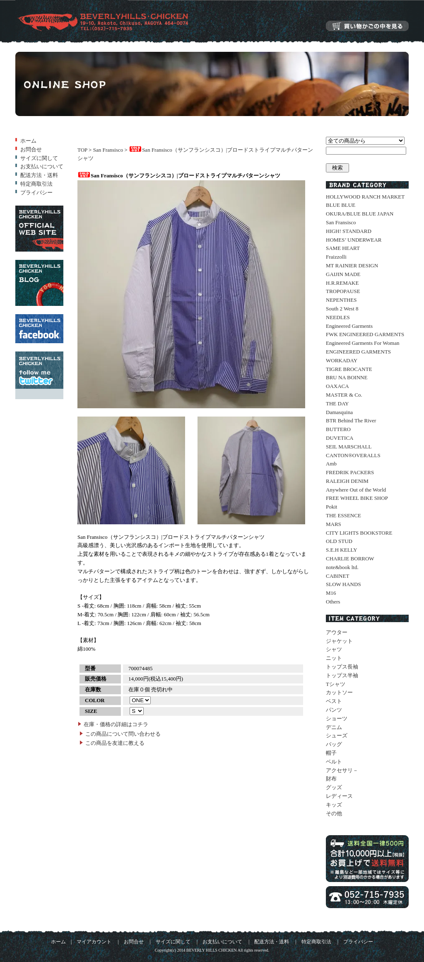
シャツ (334, 649)
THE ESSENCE (343, 515)
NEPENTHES (341, 300)
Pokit (331, 507)
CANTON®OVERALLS (353, 455)
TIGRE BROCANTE (349, 369)
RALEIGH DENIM (347, 481)
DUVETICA (339, 438)
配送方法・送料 (39, 175)
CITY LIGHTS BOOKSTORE (359, 533)
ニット (334, 658)
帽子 (331, 753)
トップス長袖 (342, 667)
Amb (331, 463)
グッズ (334, 787)
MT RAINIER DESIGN (352, 265)
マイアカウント (94, 942)
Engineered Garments (349, 326)
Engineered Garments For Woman (362, 343)
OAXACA (337, 386)
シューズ (336, 735)
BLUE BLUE (340, 205)
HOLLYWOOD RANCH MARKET (365, 197)
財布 (331, 778)
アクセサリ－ (342, 770)
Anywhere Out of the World (356, 490)
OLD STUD (339, 541)
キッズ (334, 805)
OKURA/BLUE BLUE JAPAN (359, 214)
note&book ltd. (342, 567)
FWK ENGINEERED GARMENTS (365, 334)
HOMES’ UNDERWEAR (353, 240)
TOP (82, 150)
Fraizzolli (336, 257)
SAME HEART (343, 248)
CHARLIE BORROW (350, 558)
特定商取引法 (36, 184)
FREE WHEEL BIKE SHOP (357, 498)
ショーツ (336, 718)
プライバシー (36, 192)
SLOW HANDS (343, 584)
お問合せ (31, 149)
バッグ (334, 744)
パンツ (334, 710)
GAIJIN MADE (343, 274)
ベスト (334, 701)
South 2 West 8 (342, 308)
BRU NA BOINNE (346, 377)
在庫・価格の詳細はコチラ (116, 724)
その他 (334, 813)
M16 (331, 593)
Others (333, 602)
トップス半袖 (342, 675)
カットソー (339, 692)
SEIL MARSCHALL (348, 446)
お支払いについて (41, 166)
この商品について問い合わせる (123, 734)
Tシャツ (335, 684)
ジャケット (339, 641)
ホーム (28, 141)
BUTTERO (338, 429)
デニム (334, 727)
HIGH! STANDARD (348, 231)
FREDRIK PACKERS (350, 472)
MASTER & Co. (344, 395)
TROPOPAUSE (343, 291)
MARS (333, 524)
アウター (336, 632)
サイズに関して (39, 158)
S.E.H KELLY (341, 550)
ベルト (334, 761)
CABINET (337, 576)
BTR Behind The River (351, 420)
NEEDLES (338, 317)
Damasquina (339, 412)
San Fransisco (108, 150)
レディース (339, 796)
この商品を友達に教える (115, 743)
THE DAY (337, 403)
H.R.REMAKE (342, 283)
